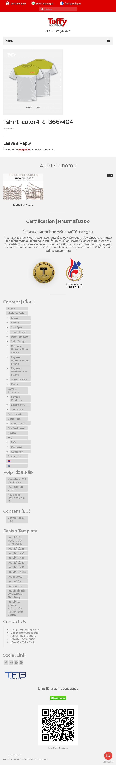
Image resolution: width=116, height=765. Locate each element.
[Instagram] (11, 662)
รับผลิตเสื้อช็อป (54, 238)
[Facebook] (6, 662)
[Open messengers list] (108, 756)
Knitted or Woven (23, 205)
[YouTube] (16, 662)
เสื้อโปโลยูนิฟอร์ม (39, 241)
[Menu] (58, 41)
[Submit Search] (41, 9)
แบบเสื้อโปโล (45, 247)
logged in (24, 149)
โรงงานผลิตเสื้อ (12, 238)
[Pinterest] (21, 662)
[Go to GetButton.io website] (108, 762)
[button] (111, 175)
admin (10, 128)
